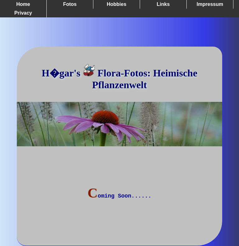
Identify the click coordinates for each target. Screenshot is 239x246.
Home (23, 4)
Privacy (23, 13)
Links (163, 4)
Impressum (210, 4)
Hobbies (116, 4)
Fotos (70, 4)
